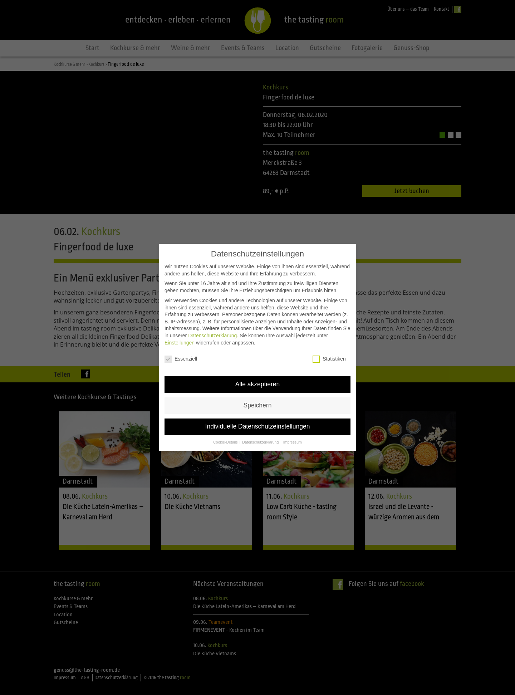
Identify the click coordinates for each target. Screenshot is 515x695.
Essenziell (181, 348)
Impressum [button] (292, 431)
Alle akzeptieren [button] (257, 373)
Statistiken (329, 348)
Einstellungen (180, 331)
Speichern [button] (258, 394)
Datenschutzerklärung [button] (261, 431)
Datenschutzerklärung (212, 325)
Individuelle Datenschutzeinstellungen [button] (257, 415)
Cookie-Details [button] (226, 431)
